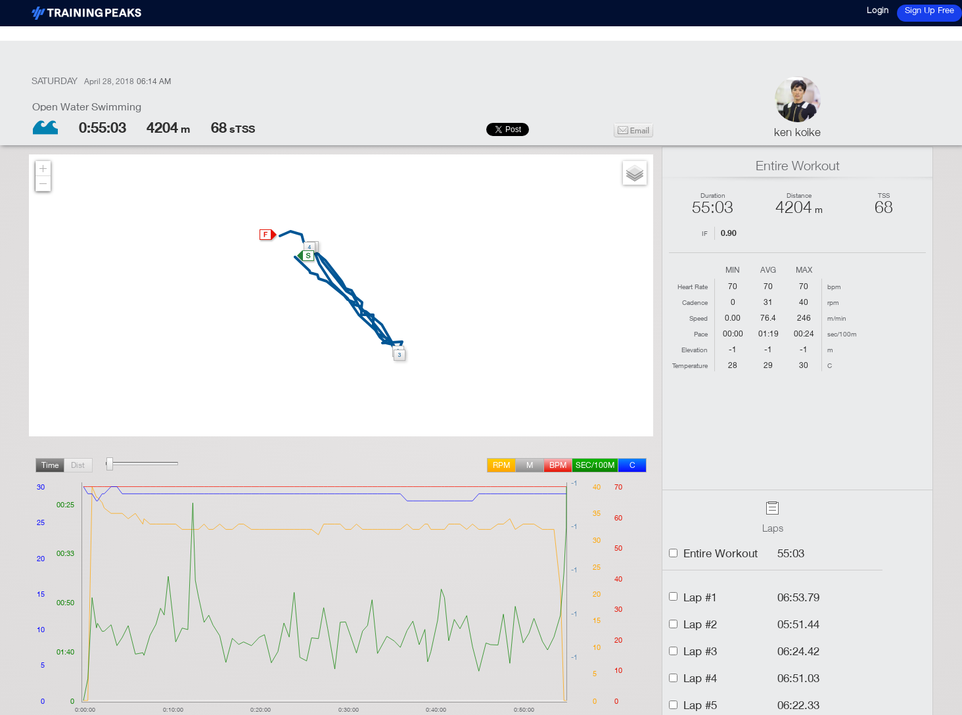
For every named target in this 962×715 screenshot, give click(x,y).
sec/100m (595, 465)
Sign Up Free (929, 10)
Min (732, 270)
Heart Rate (692, 286)
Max (804, 270)
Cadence (695, 302)
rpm (501, 465)
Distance (799, 195)
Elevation (694, 350)
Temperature (690, 365)
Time (49, 465)
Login (878, 10)
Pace (701, 334)
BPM (557, 465)
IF (705, 233)
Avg (768, 270)
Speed (698, 318)
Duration (712, 195)
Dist (78, 465)
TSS (884, 195)
